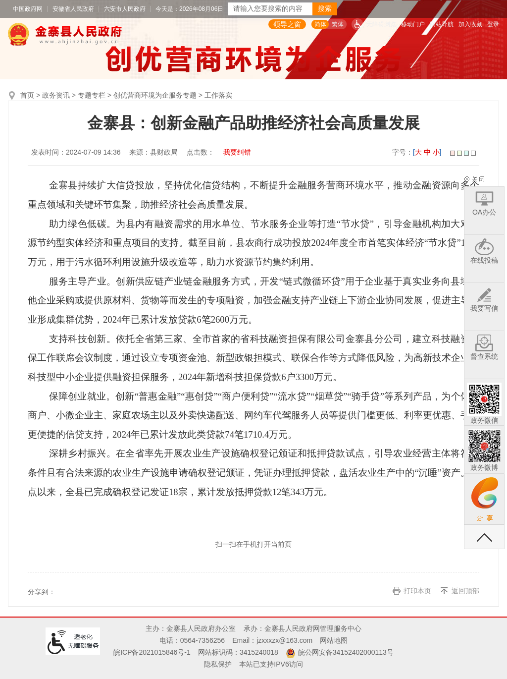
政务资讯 (56, 95)
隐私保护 (218, 664)
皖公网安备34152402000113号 (346, 652)
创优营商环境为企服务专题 (155, 95)
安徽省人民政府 (73, 8)
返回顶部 (465, 591)
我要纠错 (237, 152)
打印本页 (417, 591)
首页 (27, 95)
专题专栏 (91, 95)
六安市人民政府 (125, 8)
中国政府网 (28, 8)
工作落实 (218, 95)
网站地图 (334, 640)
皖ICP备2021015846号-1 (152, 652)
